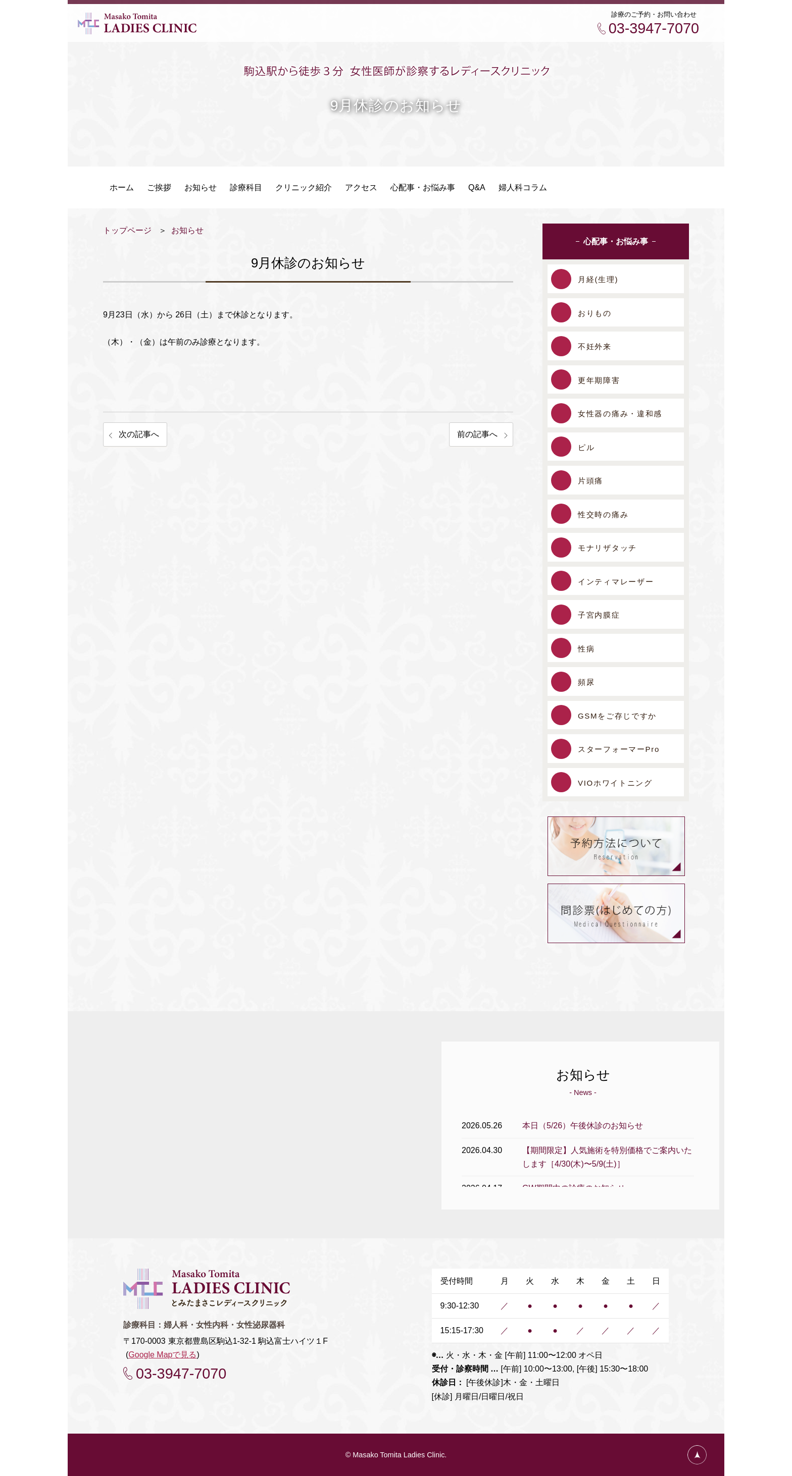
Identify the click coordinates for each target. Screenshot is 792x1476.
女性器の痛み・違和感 (620, 413)
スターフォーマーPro (619, 749)
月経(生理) (598, 279)
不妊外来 (595, 346)
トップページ (127, 230)
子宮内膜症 (599, 615)
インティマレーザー (616, 581)
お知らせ (187, 230)
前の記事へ (477, 434)
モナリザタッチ (607, 547)
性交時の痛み (603, 514)
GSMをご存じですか (617, 716)
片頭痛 (590, 480)
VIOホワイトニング (615, 783)
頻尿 (586, 682)
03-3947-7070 (654, 28)
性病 (586, 648)
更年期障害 (599, 380)
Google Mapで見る (162, 1354)
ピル (586, 447)
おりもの (595, 313)
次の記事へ (139, 434)
